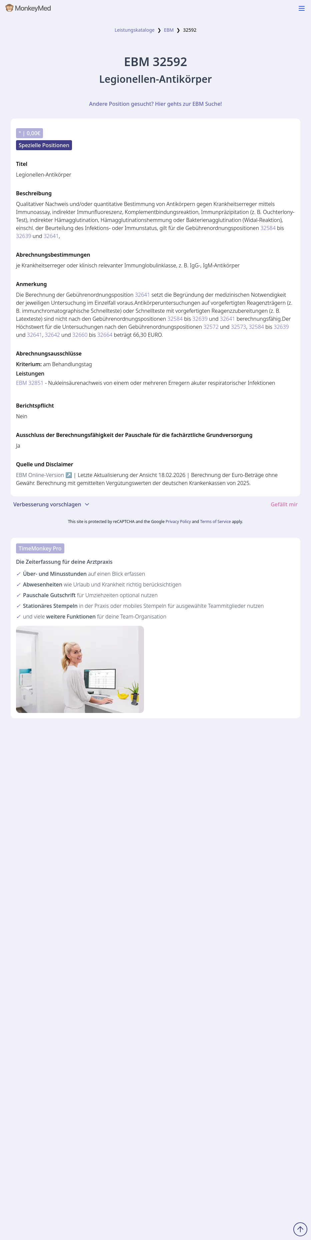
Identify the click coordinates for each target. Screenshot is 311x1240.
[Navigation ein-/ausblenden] (302, 8)
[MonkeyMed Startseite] (28, 9)
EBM (169, 30)
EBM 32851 (30, 383)
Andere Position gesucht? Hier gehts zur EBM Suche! (155, 103)
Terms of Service (215, 521)
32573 (238, 326)
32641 (51, 236)
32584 (268, 228)
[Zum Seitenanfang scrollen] (300, 1229)
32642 (52, 334)
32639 (23, 236)
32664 (105, 334)
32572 (211, 326)
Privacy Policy (178, 521)
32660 (80, 334)
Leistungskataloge (135, 30)
